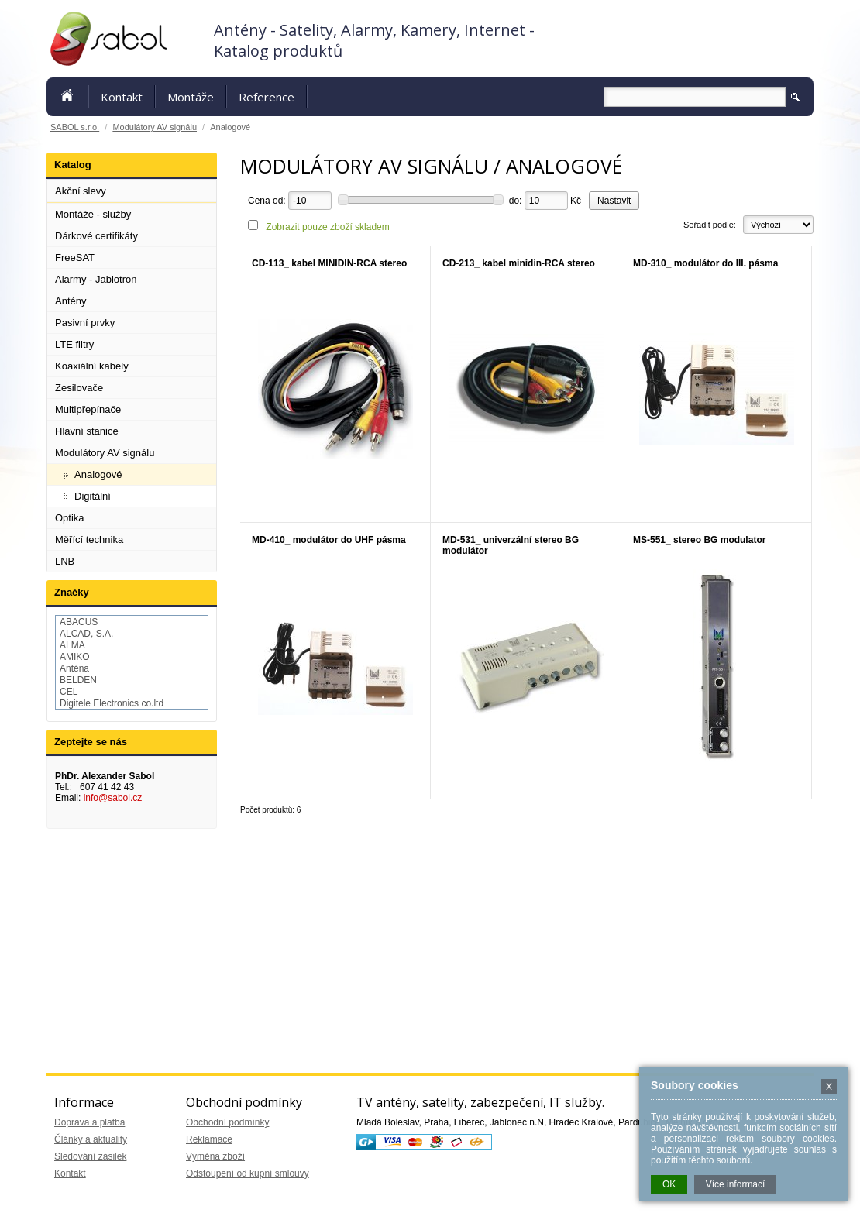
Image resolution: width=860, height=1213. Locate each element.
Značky (71, 592)
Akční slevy (80, 191)
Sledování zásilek (90, 1156)
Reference (266, 97)
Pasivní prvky (85, 322)
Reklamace (209, 1139)
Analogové (98, 474)
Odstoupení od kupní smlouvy (247, 1173)
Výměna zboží (215, 1156)
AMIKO (75, 656)
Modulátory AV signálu (154, 127)
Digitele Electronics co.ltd (111, 703)
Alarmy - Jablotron (95, 279)
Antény (70, 301)
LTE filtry (74, 344)
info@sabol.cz (113, 797)
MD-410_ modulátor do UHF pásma (329, 539)
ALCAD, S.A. (86, 633)
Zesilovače (79, 387)
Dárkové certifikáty (96, 236)
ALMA (72, 645)
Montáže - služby (93, 214)
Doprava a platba (89, 1122)
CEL (68, 691)
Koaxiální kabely (92, 366)
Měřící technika (89, 539)
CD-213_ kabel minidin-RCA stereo (518, 263)
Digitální (92, 496)
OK (669, 1184)
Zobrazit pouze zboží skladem (327, 227)
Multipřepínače (88, 409)
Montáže (190, 97)
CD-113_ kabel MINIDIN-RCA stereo (329, 263)
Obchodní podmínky (227, 1122)
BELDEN (78, 680)
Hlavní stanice (87, 431)
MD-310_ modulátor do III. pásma (705, 263)
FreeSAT (75, 257)
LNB (64, 561)
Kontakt (122, 97)
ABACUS (79, 622)
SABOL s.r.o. (74, 127)
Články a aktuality (90, 1139)
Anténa (74, 668)
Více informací (735, 1184)
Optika (69, 518)
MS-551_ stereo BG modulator (699, 539)
